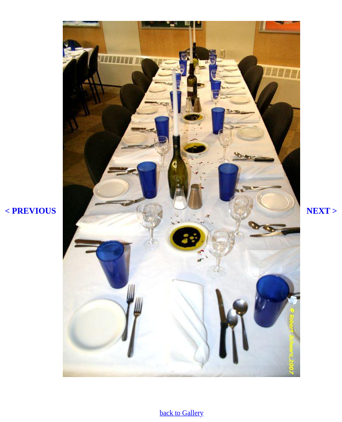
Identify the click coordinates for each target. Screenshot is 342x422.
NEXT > (321, 210)
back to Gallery (181, 413)
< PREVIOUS (30, 210)
